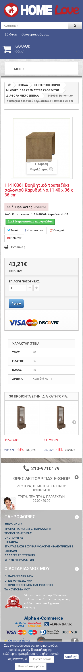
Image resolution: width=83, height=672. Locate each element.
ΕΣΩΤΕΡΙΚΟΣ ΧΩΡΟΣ (47, 85)
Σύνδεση (11, 34)
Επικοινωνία (13, 524)
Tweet (12, 230)
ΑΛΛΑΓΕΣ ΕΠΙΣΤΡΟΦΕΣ (19, 555)
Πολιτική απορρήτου (31, 666)
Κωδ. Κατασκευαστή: (18, 214)
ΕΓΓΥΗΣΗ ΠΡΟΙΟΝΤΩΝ (19, 559)
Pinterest (14, 238)
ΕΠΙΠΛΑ (23, 85)
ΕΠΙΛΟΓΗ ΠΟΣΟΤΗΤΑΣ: (24, 281)
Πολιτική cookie (41, 659)
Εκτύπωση (18, 247)
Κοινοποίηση (34, 230)
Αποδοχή (71, 657)
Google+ (57, 230)
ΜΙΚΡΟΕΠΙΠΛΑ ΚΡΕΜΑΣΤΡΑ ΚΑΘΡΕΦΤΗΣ (33, 90)
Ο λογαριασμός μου (27, 568)
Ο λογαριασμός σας (35, 34)
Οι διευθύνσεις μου (18, 580)
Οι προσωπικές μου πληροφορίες (29, 585)
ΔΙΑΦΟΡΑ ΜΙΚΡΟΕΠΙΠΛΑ (22, 95)
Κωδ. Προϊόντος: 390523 (26, 207)
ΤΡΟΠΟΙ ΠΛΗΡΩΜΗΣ (18, 533)
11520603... (12, 440)
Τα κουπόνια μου (17, 589)
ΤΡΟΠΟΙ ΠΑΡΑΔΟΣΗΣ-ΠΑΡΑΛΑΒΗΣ (27, 528)
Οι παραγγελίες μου (18, 576)
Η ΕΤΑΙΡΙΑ (11, 542)
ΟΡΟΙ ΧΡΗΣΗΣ (13, 537)
